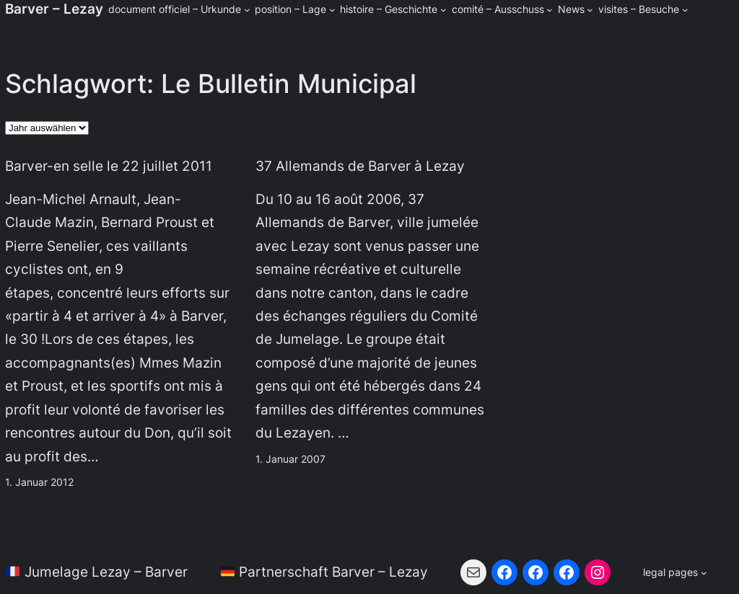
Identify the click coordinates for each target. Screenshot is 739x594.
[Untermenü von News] (590, 9)
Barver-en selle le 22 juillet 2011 (108, 166)
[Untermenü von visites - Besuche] (685, 9)
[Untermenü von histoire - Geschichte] (443, 9)
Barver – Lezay (54, 9)
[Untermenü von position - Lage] (332, 9)
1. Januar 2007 (290, 459)
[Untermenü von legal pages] (675, 572)
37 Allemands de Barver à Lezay (360, 166)
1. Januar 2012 (39, 482)
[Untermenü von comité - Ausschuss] (549, 9)
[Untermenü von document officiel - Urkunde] (247, 9)
